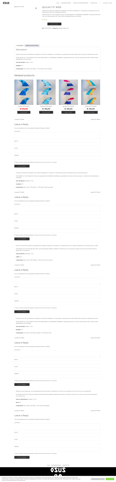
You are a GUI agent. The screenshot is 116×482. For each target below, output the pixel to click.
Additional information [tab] (31, 45)
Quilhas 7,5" (66, 28)
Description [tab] (19, 45)
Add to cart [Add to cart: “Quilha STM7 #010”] (68, 112)
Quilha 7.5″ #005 (19, 192)
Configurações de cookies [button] (97, 479)
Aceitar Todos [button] (110, 479)
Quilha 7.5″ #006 (19, 119)
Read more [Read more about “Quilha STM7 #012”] (24, 112)
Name (16, 141)
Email (16, 148)
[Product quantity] (44, 24)
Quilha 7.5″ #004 (95, 119)
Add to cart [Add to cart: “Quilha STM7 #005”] (90, 112)
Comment (17, 131)
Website (16, 155)
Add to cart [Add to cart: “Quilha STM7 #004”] (46, 112)
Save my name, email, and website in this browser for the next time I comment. (36, 162)
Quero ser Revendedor (80, 2)
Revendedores (66, 2)
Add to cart (54, 24)
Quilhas (60, 28)
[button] (36, 8)
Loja (57, 2)
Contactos (93, 2)
